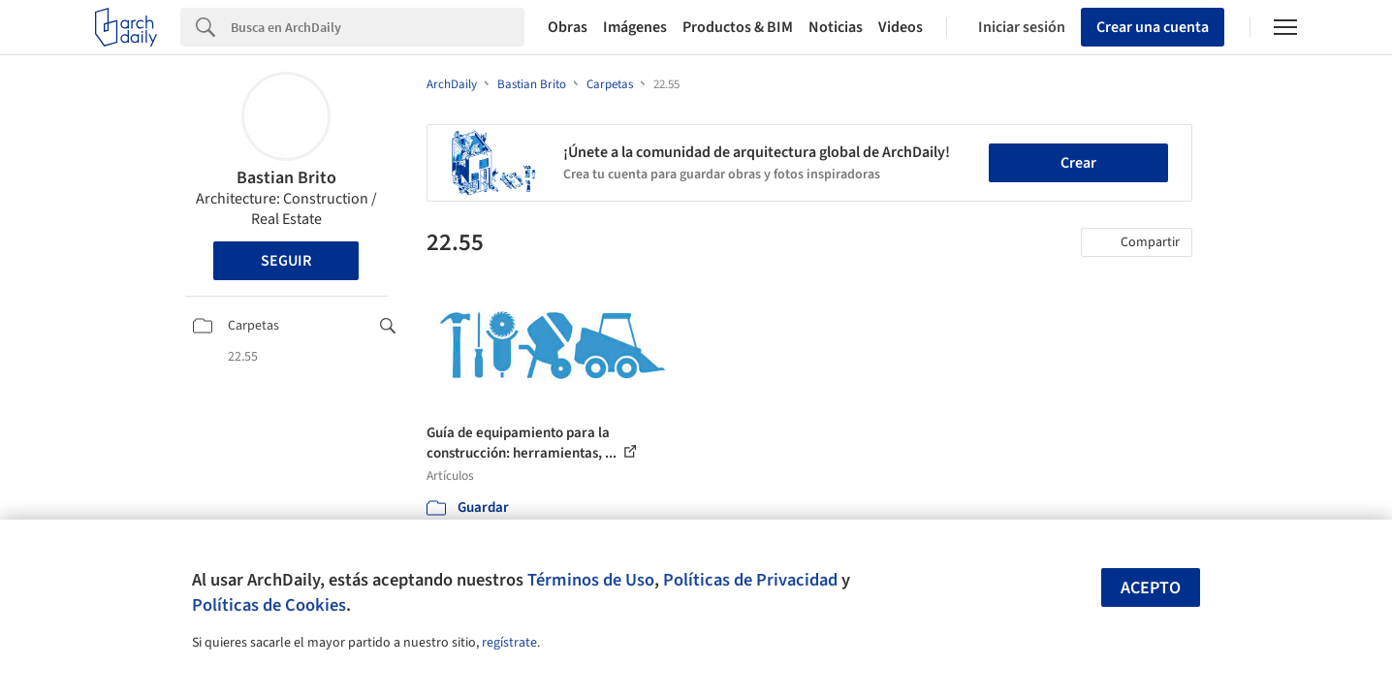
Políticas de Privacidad (750, 579)
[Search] (377, 27)
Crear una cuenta (1152, 27)
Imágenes (635, 27)
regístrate (509, 642)
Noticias (835, 27)
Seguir (286, 260)
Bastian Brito (286, 178)
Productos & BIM (737, 27)
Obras (567, 27)
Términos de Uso (590, 579)
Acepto (1151, 588)
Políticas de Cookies (269, 605)
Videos (900, 27)
